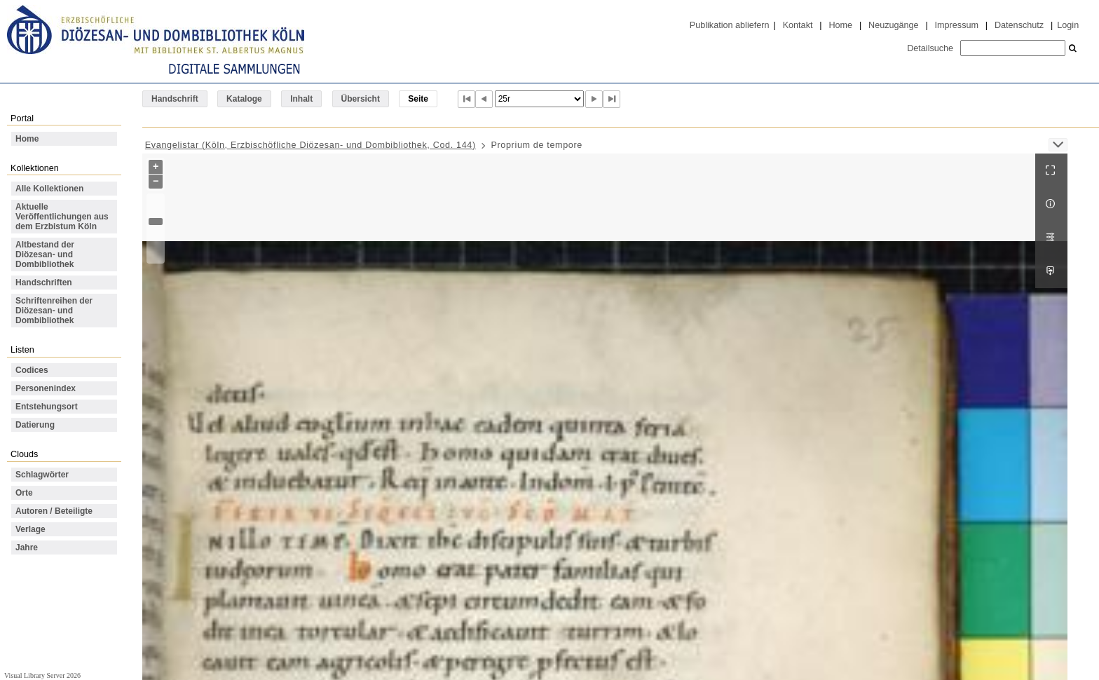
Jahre (26, 547)
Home (840, 25)
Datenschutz (1019, 25)
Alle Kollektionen (49, 188)
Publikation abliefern (730, 25)
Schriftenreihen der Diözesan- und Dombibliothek (54, 310)
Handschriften (43, 282)
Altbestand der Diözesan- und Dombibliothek (44, 254)
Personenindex (45, 388)
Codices (31, 370)
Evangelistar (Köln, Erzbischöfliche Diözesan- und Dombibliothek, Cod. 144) (310, 145)
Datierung (35, 425)
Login (1068, 25)
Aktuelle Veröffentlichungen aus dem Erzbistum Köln (62, 216)
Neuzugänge (893, 25)
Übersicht (360, 99)
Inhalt (301, 99)
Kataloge (244, 99)
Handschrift (174, 99)
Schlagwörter (42, 475)
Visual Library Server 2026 (42, 675)
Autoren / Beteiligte (54, 511)
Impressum (956, 25)
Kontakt (798, 25)
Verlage (30, 529)
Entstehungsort (46, 407)
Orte (24, 493)
